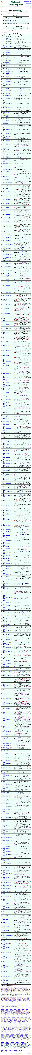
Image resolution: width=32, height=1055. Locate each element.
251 (4, 853)
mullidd (8, 447)
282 (4, 952)
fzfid (7, 171)
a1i (7, 68)
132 (4, 490)
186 (4, 624)
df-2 (7, 63)
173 (4, 587)
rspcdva (8, 775)
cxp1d (7, 669)
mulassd (8, 563)
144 (4, 479)
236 (4, 792)
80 (3, 260)
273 (4, 919)
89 (5, 277)
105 (4, 360)
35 (3, 110)
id (6, 368)
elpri (7, 734)
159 (4, 555)
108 (4, 355)
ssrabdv (8, 313)
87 (3, 299)
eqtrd (7, 453)
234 (4, 788)
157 (4, 535)
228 (4, 774)
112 (4, 373)
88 (3, 277)
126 (4, 418)
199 (4, 664)
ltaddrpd (8, 703)
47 (3, 150)
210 (4, 726)
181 (4, 609)
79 (5, 249)
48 (3, 151)
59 (4, 176)
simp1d (8, 109)
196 (4, 674)
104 (4, 359)
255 (4, 872)
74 (5, 231)
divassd (8, 474)
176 (4, 588)
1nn (7, 771)
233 (4, 784)
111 (4, 377)
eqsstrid (8, 231)
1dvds (7, 748)
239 (4, 804)
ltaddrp (8, 81)
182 (4, 611)
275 (4, 926)
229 (4, 772)
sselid (7, 663)
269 (4, 906)
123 (4, 426)
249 (4, 840)
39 (3, 118)
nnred (7, 52)
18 (3, 102)
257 (4, 864)
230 (4, 776)
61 (3, 182)
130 (4, 495)
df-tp (7, 207)
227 (4, 768)
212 (4, 720)
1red (7, 38)
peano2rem (8, 120)
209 (4, 704)
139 (4, 465)
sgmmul (8, 591)
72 (3, 221)
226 (4, 764)
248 (4, 877)
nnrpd (7, 79)
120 (4, 402)
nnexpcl (8, 540)
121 (4, 403)
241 (4, 811)
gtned (7, 396)
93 (3, 300)
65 (3, 195)
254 (4, 855)
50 (5, 154)
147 (4, 492)
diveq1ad (8, 885)
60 (5, 179)
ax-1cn (8, 86)
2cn (7, 59)
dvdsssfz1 (8, 174)
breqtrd (8, 95)
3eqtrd (7, 630)
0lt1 (7, 116)
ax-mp (7, 62)
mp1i (7, 848)
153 (4, 515)
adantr (7, 882)
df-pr (7, 408)
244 (4, 821)
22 (3, 104)
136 (4, 450)
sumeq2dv (8, 671)
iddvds (7, 275)
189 (4, 634)
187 (5, 627)
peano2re (8, 817)
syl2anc (8, 248)
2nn (7, 537)
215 (4, 737)
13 (3, 65)
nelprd (7, 899)
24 (3, 85)
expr (7, 740)
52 (3, 157)
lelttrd (7, 163)
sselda (7, 191)
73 (5, 226)
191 (4, 641)
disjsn (7, 328)
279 (4, 940)
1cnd (7, 442)
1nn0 (7, 637)
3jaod (7, 299)
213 (4, 727)
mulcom (8, 548)
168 (4, 562)
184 (4, 619)
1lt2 (7, 74)
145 (4, 491)
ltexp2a (8, 98)
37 (5, 115)
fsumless (8, 318)
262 (4, 882)
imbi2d (8, 796)
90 (3, 281)
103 (4, 333)
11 (3, 62)
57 (3, 808)
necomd (8, 747)
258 (4, 870)
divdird (8, 436)
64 (3, 191)
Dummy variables (5, 32)
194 (4, 646)
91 (5, 281)
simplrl (8, 217)
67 (3, 203)
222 (4, 751)
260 (4, 874)
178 (4, 600)
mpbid (7, 115)
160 (4, 542)
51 (3, 159)
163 (4, 550)
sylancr (8, 84)
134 (4, 444)
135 (4, 453)
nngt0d (8, 140)
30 (5, 95)
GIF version (30, 7)
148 (4, 496)
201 (4, 669)
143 (4, 478)
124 (4, 412)
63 (3, 188)
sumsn (7, 373)
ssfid (7, 179)
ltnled (7, 719)
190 (4, 650)
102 (4, 332)
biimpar (8, 891)
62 (3, 317)
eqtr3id (8, 405)
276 (4, 930)
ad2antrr (8, 182)
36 (3, 113)
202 (4, 671)
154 (4, 519)
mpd (7, 587)
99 (5, 313)
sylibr (7, 332)
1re (7, 77)
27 (3, 92)
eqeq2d (8, 790)
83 (5, 260)
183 (4, 620)
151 (4, 512)
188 (4, 631)
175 (4, 585)
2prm (7, 566)
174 (4, 581)
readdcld (8, 712)
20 (3, 103)
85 (5, 266)
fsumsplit (8, 361)
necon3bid (8, 888)
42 (3, 149)
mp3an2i (8, 129)
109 (4, 363)
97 (3, 308)
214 (4, 731)
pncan (7, 602)
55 (4, 169)
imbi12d (8, 768)
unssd (7, 226)
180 (4, 607)
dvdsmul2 (8, 244)
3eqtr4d (8, 495)
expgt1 (8, 125)
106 (4, 345)
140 (4, 463)
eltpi (7, 304)
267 (4, 899)
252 (4, 849)
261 (4, 879)
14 (5, 65)
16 (3, 68)
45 (5, 137)
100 (4, 320)
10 (4, 163)
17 (3, 100)
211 (4, 713)
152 (4, 510)
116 (4, 386)
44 (3, 138)
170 (4, 570)
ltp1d (7, 813)
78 (3, 249)
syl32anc (8, 103)
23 (3, 83)
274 (4, 935)
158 (4, 536)
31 (3, 106)
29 (5, 93)
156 (4, 685)
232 (4, 781)
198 (4, 675)
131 (4, 436)
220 (4, 747)
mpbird (8, 803)
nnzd (7, 73)
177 (4, 598)
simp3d (8, 49)
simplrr (8, 288)
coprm (7, 568)
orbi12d (8, 763)
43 (5, 130)
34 (3, 115)
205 (4, 686)
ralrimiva (8, 743)
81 (3, 258)
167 (4, 629)
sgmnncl (8, 639)
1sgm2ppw (8, 615)
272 (4, 934)
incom (7, 392)
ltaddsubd (8, 112)
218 (4, 743)
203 (4, 676)
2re (7, 66)
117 (4, 389)
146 (4, 486)
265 (4, 891)
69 (3, 231)
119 (4, 404)
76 (3, 237)
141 (4, 466)
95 (5, 295)
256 (4, 860)
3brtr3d (8, 685)
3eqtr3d (8, 491)
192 (5, 643)
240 (4, 809)
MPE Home (9, 6)
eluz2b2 (8, 166)
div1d (7, 157)
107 (4, 361)
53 (5, 159)
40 (4, 148)
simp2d (8, 235)
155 (4, 525)
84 (3, 266)
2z (6, 576)
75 (3, 313)
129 (4, 430)
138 (4, 457)
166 (4, 558)
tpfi (7, 341)
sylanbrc (8, 169)
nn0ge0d (8, 203)
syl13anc (8, 597)
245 (4, 826)
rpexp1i (8, 579)
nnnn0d (8, 199)
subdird (8, 444)
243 (4, 830)
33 (5, 107)
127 (4, 428)
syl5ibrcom (9, 266)
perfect (13, 11)
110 (4, 524)
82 (5, 258)
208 (4, 702)
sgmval (8, 654)
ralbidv (8, 800)
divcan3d (8, 483)
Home (5, 6)
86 (3, 270)
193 (4, 644)
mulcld (8, 432)
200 (4, 666)
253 (4, 852)
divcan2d (8, 257)
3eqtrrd (8, 675)
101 (4, 684)
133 (4, 443)
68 (3, 319)
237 (4, 796)
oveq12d (8, 388)
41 (5, 123)
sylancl (8, 552)
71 (3, 226)
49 (5, 151)
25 (5, 85)
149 (4, 500)
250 (4, 878)
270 (4, 908)
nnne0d (8, 254)
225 (4, 762)
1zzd (7, 69)
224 (4, 767)
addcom (8, 90)
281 (4, 948)
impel (7, 308)
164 (4, 553)
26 (3, 95)
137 (4, 454)
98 (5, 308)
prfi (7, 415)
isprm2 (8, 806)
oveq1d (8, 470)
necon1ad (8, 784)
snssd (7, 221)
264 (4, 888)
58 (3, 179)
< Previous (26, 1)
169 (4, 630)
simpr (7, 324)
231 (4, 779)
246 (4, 832)
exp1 (7, 60)
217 (4, 740)
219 (4, 775)
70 (3, 214)
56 (3, 170)
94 (3, 295)
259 (4, 871)
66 (3, 318)
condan (8, 731)
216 (4, 738)
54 (3, 164)
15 (3, 107)
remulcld (8, 689)
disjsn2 (8, 399)
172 (5, 574)
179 (4, 626)
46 (5, 138)
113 (4, 379)
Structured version (28, 6)
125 (4, 427)
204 (4, 680)
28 (3, 93)
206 (4, 730)
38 (3, 154)
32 (5, 106)
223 (4, 778)
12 (5, 62)
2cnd (7, 560)
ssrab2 (7, 185)
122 (4, 406)
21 (3, 76)
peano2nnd (8, 71)
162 (4, 546)
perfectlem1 (9, 46)
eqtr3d (7, 621)
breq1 (7, 263)
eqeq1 (7, 757)
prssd (7, 210)
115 (4, 382)
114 (4, 388)
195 (4, 652)
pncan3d (8, 463)
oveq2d (8, 450)
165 (4, 556)
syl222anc (8, 149)
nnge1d (8, 56)
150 (4, 518)
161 (4, 545)
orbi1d (7, 792)
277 (4, 937)
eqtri (7, 65)
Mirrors (2, 6)
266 (4, 893)
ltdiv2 (7, 144)
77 (3, 248)
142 (4, 470)
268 (4, 900)
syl (7, 123)
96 (5, 300)
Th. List (13, 6)
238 (4, 800)
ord (7, 781)
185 (4, 622)
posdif (7, 133)
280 (4, 944)
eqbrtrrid (8, 107)
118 (4, 494)
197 (4, 658)
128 (4, 424)
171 (4, 573)
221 (4, 786)
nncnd (7, 88)
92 (3, 285)
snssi (7, 846)
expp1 (7, 531)
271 (4, 933)
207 (4, 693)
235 (4, 790)
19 (3, 73)
